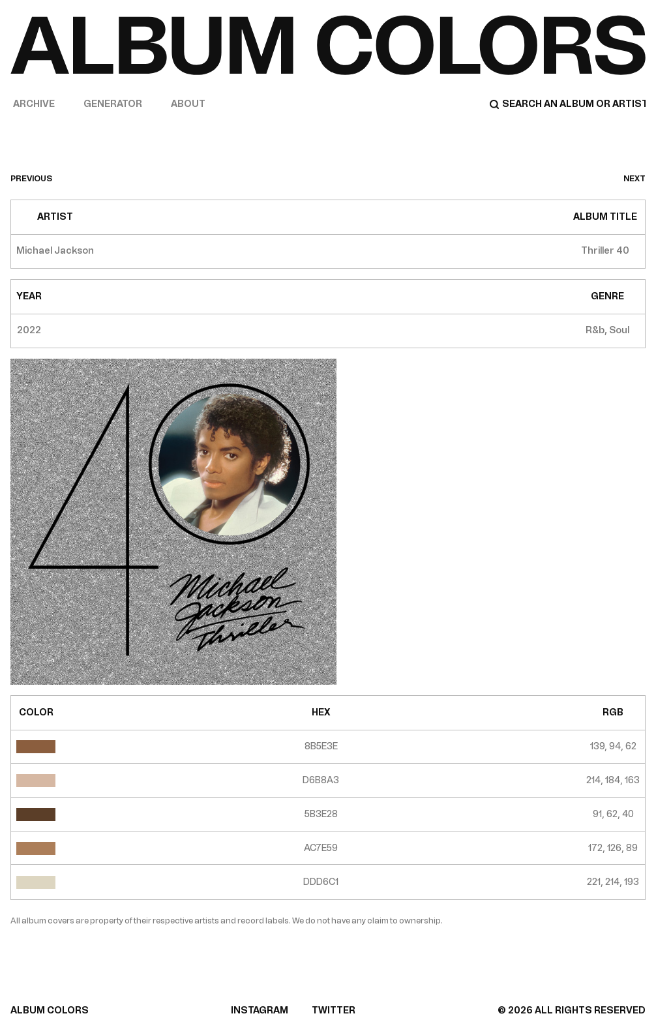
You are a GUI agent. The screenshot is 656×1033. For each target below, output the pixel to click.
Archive (34, 104)
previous (31, 178)
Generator (112, 104)
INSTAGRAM (259, 1010)
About (188, 104)
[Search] (567, 104)
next (634, 178)
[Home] (328, 45)
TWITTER (333, 1010)
